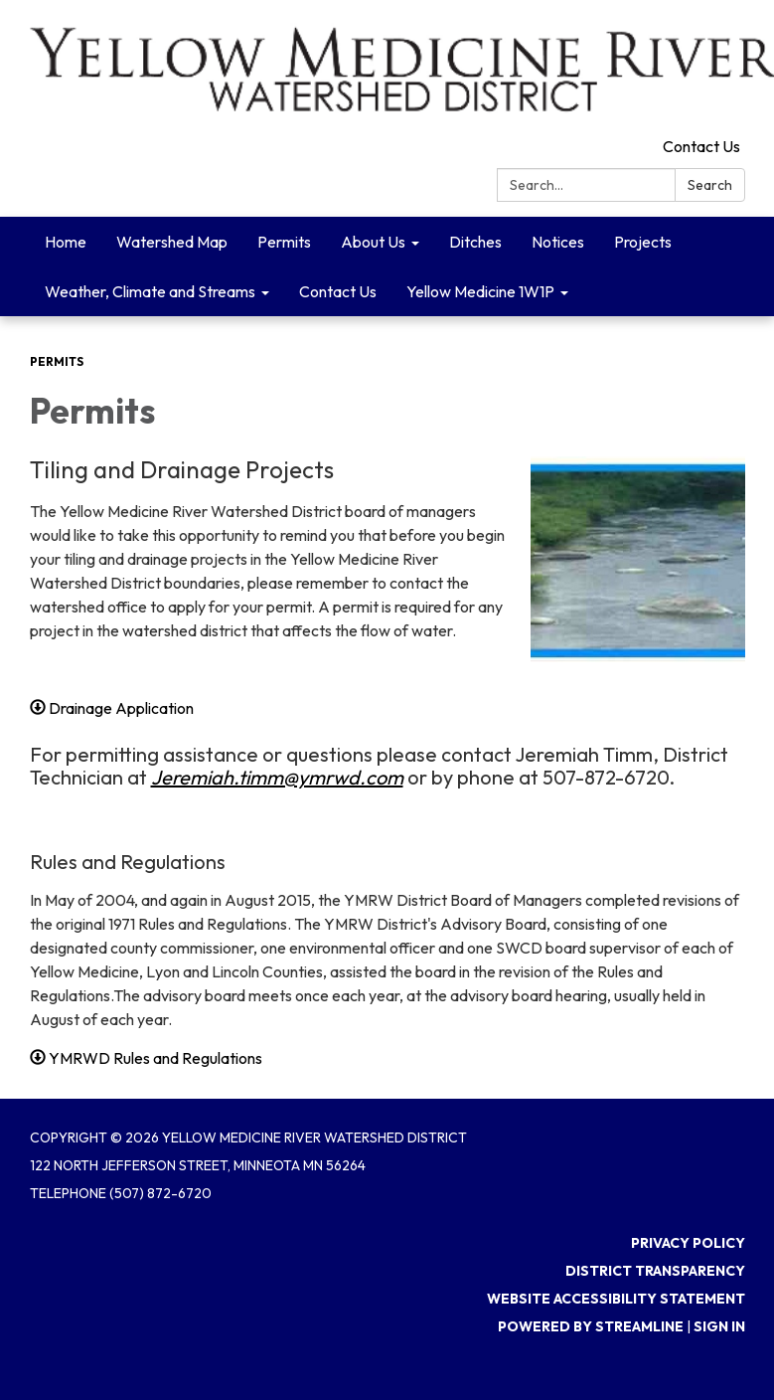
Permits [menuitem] (284, 242)
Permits (56, 361)
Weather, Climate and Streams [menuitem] (150, 291)
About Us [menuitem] (373, 242)
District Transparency (655, 1271)
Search (710, 185)
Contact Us (701, 146)
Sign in (719, 1326)
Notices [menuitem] (558, 242)
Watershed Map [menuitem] (172, 242)
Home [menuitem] (65, 242)
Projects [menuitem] (643, 242)
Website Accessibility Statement (616, 1299)
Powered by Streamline (591, 1326)
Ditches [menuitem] (475, 242)
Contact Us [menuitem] (338, 291)
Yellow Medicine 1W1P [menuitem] (480, 291)
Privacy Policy (688, 1243)
